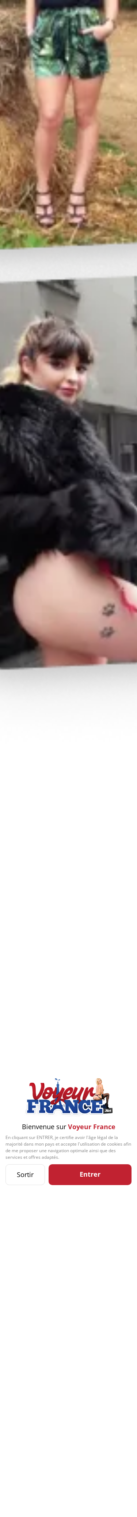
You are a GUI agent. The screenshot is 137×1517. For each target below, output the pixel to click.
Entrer (90, 1174)
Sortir (25, 1174)
